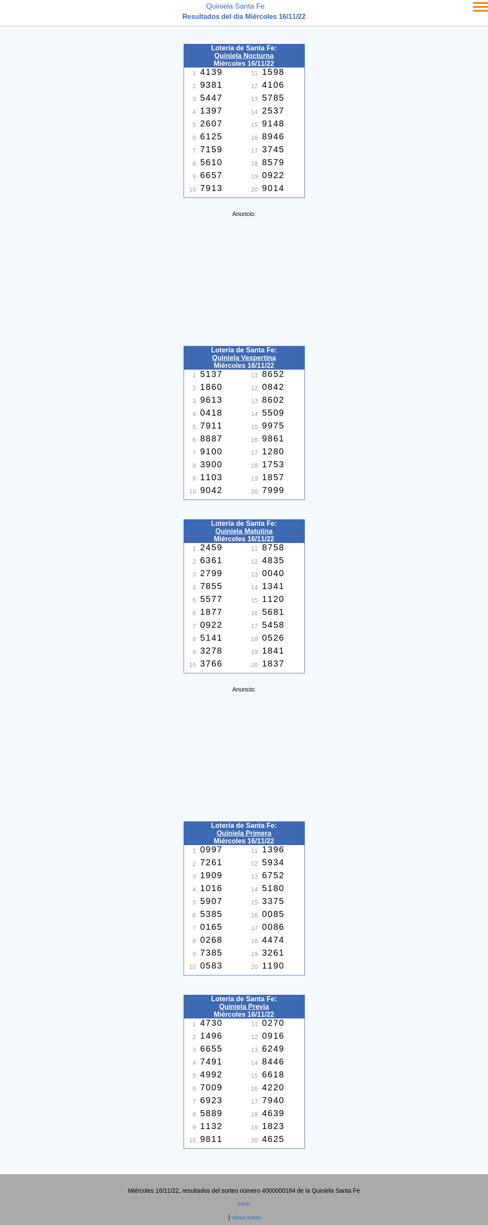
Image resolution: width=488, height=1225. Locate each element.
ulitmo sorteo (246, 1218)
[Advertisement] (244, 277)
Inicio (244, 1204)
